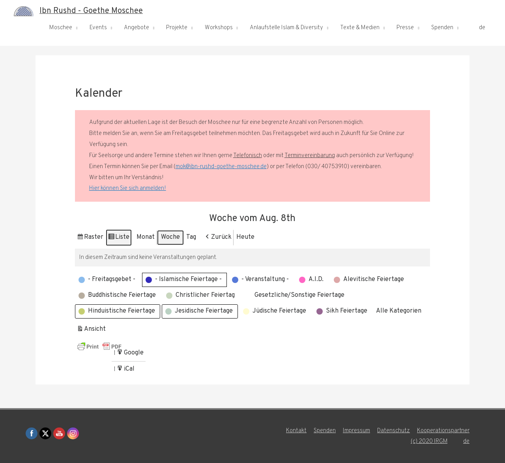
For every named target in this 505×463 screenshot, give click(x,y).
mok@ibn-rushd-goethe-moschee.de (221, 167)
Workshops (219, 28)
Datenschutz (393, 431)
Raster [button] (90, 239)
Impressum (356, 431)
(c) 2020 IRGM (428, 441)
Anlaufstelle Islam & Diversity (286, 28)
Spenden (442, 28)
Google (130, 354)
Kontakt (296, 431)
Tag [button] (191, 237)
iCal (126, 370)
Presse (405, 28)
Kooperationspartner (443, 431)
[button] (218, 238)
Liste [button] (118, 239)
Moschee (60, 28)
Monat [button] (146, 237)
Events (98, 28)
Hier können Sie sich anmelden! (127, 188)
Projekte (176, 28)
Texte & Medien (360, 28)
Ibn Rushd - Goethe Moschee (91, 11)
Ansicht (92, 330)
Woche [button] (170, 237)
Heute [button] (245, 237)
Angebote (136, 28)
